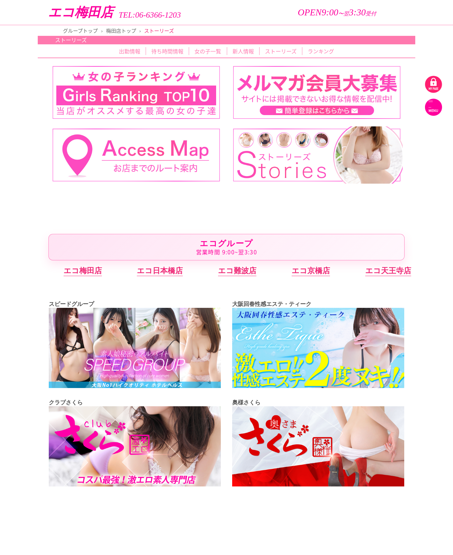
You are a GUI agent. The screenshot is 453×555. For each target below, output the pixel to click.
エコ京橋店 (311, 270)
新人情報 (243, 51)
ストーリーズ (281, 51)
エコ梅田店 (80, 12)
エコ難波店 (237, 270)
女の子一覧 (207, 51)
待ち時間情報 (167, 51)
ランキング (321, 51)
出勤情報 (129, 51)
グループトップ (80, 30)
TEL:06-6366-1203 (150, 15)
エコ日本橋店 (160, 270)
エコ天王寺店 (388, 270)
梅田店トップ (121, 30)
